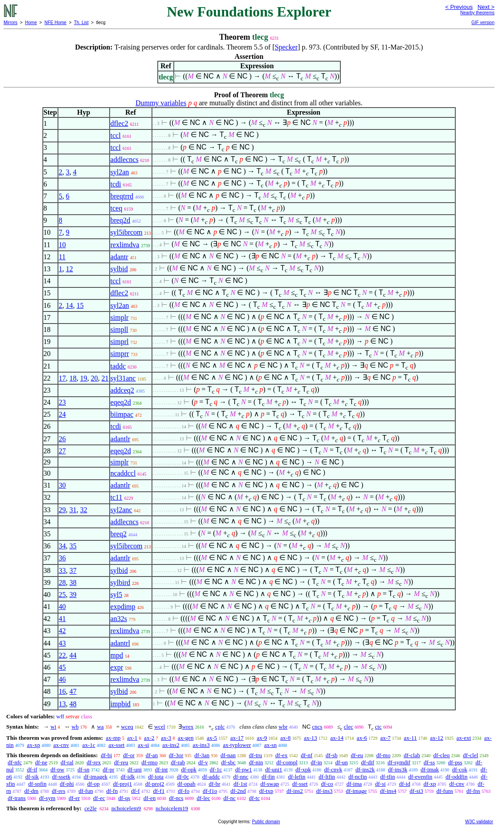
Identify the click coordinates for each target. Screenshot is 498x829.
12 (69, 269)
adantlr (120, 439)
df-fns (473, 791)
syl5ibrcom (126, 232)
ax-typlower (237, 745)
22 (62, 655)
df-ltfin (326, 776)
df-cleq (441, 755)
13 (62, 704)
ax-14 (337, 737)
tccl (115, 135)
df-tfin (387, 776)
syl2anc (121, 510)
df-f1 (158, 791)
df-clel (470, 755)
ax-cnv (61, 745)
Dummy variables (160, 103)
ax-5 (212, 737)
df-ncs (176, 798)
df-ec (99, 798)
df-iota (155, 776)
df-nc (229, 798)
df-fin (268, 776)
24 (62, 414)
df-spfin (37, 783)
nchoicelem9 (126, 808)
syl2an (119, 172)
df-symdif (399, 762)
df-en (149, 798)
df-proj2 (154, 783)
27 (62, 451)
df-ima (354, 783)
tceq (116, 208)
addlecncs (124, 159)
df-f (135, 791)
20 (94, 378)
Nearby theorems (477, 12)
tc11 (116, 497)
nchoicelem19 (171, 808)
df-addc (211, 776)
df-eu (357, 755)
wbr (282, 726)
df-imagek (95, 776)
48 (73, 704)
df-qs (124, 798)
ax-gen (185, 737)
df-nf (306, 755)
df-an (152, 755)
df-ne (41, 762)
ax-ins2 (170, 745)
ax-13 (310, 737)
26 (62, 439)
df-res (58, 791)
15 (80, 305)
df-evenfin (420, 776)
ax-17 (237, 737)
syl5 (116, 594)
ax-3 (166, 737)
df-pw (57, 769)
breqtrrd (122, 196)
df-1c (216, 769)
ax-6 (362, 737)
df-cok (459, 769)
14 (69, 305)
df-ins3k (397, 769)
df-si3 (416, 791)
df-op (93, 783)
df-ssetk (61, 776)
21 (105, 378)
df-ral (67, 762)
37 (73, 570)
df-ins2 (294, 791)
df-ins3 (324, 791)
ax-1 (132, 737)
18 (73, 378)
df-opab (186, 783)
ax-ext (464, 737)
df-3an (201, 755)
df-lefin (297, 776)
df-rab (178, 762)
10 (62, 245)
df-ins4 (388, 791)
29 (62, 510)
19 (83, 378)
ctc (378, 726)
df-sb (332, 755)
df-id (404, 783)
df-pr (108, 769)
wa (100, 726)
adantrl (120, 643)
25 (62, 594)
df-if (32, 769)
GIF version (482, 22)
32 (83, 510)
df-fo (183, 791)
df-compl (287, 762)
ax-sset (116, 745)
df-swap (269, 783)
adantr (119, 257)
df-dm (31, 791)
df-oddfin (456, 776)
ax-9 (262, 737)
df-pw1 (243, 769)
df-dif (368, 762)
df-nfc (15, 762)
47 (73, 691)
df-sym (47, 798)
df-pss (455, 762)
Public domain (266, 821)
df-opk (188, 769)
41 (62, 618)
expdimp (122, 606)
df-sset (300, 783)
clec (348, 726)
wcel (159, 726)
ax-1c (88, 745)
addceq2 (122, 390)
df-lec (203, 798)
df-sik (32, 776)
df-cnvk (333, 769)
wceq (127, 726)
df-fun (85, 791)
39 (73, 594)
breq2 (118, 534)
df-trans (16, 798)
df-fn (112, 791)
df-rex (94, 762)
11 (62, 257)
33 (62, 570)
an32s (118, 618)
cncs (317, 726)
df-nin (256, 762)
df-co (327, 783)
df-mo (383, 755)
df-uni (134, 769)
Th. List (81, 22)
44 (73, 655)
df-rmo (150, 762)
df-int (161, 769)
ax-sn (270, 745)
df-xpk (303, 769)
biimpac (122, 414)
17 (62, 378)
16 (62, 691)
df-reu (121, 762)
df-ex (281, 755)
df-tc (254, 798)
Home (31, 22)
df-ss (429, 762)
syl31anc (123, 378)
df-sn (84, 769)
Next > (486, 7)
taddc (118, 366)
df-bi (106, 755)
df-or (129, 755)
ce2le (90, 808)
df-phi (67, 783)
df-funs (445, 791)
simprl (119, 341)
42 (62, 630)
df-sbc (228, 762)
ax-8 (285, 737)
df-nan (228, 755)
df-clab (412, 755)
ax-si (143, 745)
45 (62, 667)
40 (62, 606)
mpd (116, 655)
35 (73, 546)
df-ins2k (365, 769)
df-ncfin (357, 776)
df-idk (128, 776)
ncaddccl (123, 473)
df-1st (240, 783)
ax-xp (33, 745)
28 (62, 582)
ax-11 (410, 737)
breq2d (120, 220)
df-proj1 (122, 783)
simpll (119, 329)
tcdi (115, 184)
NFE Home (55, 22)
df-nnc (241, 776)
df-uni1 (273, 769)
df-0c (183, 776)
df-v (203, 762)
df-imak (429, 769)
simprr (119, 353)
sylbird (120, 582)
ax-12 (436, 737)
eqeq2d (120, 402)
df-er (74, 798)
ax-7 (385, 737)
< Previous (459, 7)
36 (62, 558)
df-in (316, 762)
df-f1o (210, 791)
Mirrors (10, 22)
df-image (356, 791)
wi (53, 726)
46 (62, 679)
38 (73, 582)
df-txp (266, 791)
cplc (220, 726)
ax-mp (113, 737)
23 (62, 402)
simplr (119, 317)
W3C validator (479, 821)
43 (62, 643)
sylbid (119, 269)
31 (73, 510)
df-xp (430, 783)
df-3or (176, 755)
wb (75, 726)
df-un (341, 762)
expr (116, 667)
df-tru (255, 755)
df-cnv (457, 783)
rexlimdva (124, 245)
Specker (286, 47)
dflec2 (119, 123)
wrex (187, 726)
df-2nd (238, 791)
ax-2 (149, 737)
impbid (120, 704)
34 (62, 546)
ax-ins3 (200, 745)
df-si (380, 783)
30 (62, 485)
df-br (214, 783)
